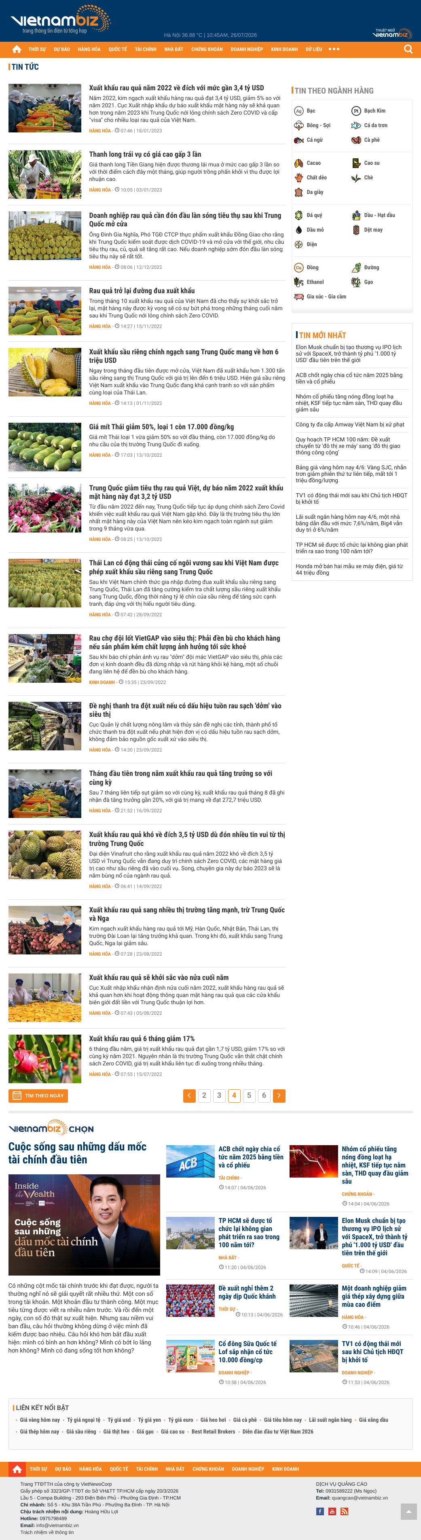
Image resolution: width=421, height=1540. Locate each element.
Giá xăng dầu (373, 1420)
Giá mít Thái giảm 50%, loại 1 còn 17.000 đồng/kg (161, 427)
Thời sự (227, 1309)
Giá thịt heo (116, 1432)
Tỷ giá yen (149, 1420)
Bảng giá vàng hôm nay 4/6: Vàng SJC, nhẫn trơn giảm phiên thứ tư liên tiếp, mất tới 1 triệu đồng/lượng (351, 474)
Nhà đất (228, 1258)
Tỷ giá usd (119, 1420)
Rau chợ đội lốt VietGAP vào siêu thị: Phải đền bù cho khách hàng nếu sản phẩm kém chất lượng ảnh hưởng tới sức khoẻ (184, 642)
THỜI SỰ (37, 50)
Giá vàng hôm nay (40, 1420)
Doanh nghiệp (234, 1373)
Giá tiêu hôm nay (283, 1420)
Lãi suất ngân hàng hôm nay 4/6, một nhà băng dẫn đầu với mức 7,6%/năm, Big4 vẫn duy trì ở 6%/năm (349, 523)
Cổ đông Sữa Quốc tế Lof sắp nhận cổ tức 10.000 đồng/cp (248, 1352)
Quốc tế (351, 1266)
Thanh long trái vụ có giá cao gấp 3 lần (145, 154)
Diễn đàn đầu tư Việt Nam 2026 (278, 1432)
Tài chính (229, 1178)
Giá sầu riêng (81, 1432)
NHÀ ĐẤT (174, 50)
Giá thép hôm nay (39, 1432)
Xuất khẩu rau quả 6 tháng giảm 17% (142, 1039)
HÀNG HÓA (89, 50)
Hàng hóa (100, 131)
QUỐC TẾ (118, 50)
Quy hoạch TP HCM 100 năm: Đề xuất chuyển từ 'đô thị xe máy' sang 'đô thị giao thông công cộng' (348, 446)
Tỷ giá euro (180, 1420)
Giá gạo (145, 1432)
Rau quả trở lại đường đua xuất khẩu (142, 291)
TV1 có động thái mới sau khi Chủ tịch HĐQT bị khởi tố (373, 1352)
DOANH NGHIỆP (247, 50)
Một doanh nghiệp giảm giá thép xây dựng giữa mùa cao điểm (374, 1296)
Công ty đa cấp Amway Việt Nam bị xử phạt (350, 425)
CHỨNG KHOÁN (207, 50)
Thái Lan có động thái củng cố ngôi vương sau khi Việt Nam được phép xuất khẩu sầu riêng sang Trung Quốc (184, 567)
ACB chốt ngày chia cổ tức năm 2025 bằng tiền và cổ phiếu (251, 1157)
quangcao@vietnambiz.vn (360, 1498)
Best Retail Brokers (213, 1432)
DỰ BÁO (62, 50)
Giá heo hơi (213, 1420)
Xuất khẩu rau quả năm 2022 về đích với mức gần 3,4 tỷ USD (176, 88)
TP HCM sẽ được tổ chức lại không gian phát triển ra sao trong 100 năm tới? (352, 548)
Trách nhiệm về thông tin (47, 1532)
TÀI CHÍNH (146, 50)
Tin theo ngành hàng (334, 91)
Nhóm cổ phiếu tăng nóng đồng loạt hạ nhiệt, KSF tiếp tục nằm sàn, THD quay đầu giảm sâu (349, 403)
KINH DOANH (284, 50)
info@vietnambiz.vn (57, 1525)
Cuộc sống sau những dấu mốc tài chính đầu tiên (77, 1153)
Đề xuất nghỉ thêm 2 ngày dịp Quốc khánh (247, 1292)
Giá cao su (172, 1432)
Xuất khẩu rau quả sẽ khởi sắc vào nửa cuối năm (159, 977)
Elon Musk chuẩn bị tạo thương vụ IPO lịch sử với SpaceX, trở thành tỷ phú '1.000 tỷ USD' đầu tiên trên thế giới (349, 354)
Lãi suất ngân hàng (330, 1420)
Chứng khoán (357, 1194)
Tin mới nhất (323, 335)
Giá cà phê (245, 1420)
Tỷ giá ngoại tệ (83, 1420)
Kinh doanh (102, 682)
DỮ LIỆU (314, 50)
